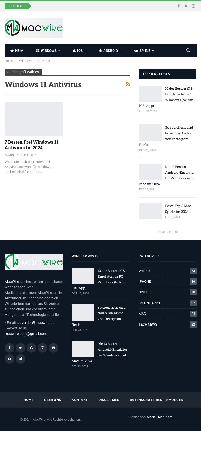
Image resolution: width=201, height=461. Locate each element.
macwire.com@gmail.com (26, 334)
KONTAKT (80, 400)
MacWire (12, 282)
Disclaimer (108, 400)
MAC (142, 314)
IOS (78, 51)
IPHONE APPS (149, 303)
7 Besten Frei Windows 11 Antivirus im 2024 (32, 145)
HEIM (16, 51)
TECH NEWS (148, 324)
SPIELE (142, 51)
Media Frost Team (159, 417)
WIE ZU (144, 271)
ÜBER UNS (52, 400)
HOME (29, 400)
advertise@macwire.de (35, 323)
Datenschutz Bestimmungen (156, 400)
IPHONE (145, 281)
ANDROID (108, 51)
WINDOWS (46, 51)
